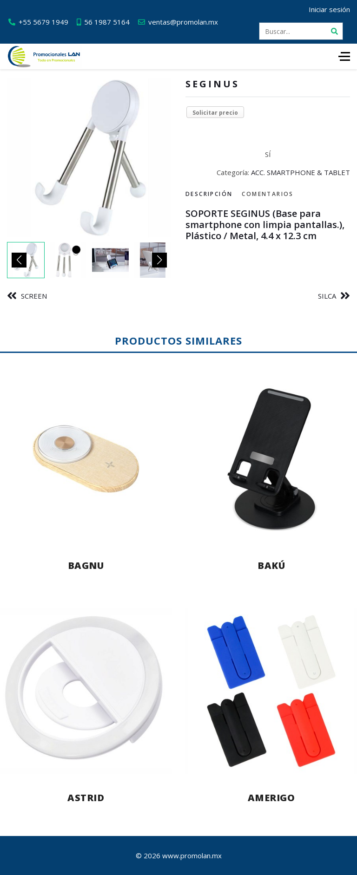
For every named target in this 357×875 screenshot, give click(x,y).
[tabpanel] (267, 225)
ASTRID (85, 797)
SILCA (327, 295)
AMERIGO (271, 797)
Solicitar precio (215, 113)
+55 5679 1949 (43, 21)
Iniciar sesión (329, 9)
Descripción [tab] (208, 194)
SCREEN (34, 295)
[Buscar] (334, 31)
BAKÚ (271, 565)
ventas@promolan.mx (183, 21)
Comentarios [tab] (267, 194)
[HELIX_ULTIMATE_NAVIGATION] (344, 56)
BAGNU (86, 565)
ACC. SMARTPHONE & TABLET (300, 172)
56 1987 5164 (107, 21)
